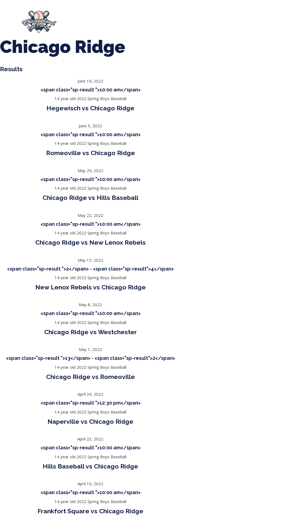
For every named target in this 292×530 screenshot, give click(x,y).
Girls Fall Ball (91, 25)
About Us (82, 19)
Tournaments (167, 19)
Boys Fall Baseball (256, 19)
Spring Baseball (122, 19)
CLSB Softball (209, 19)
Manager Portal (134, 25)
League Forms (177, 24)
